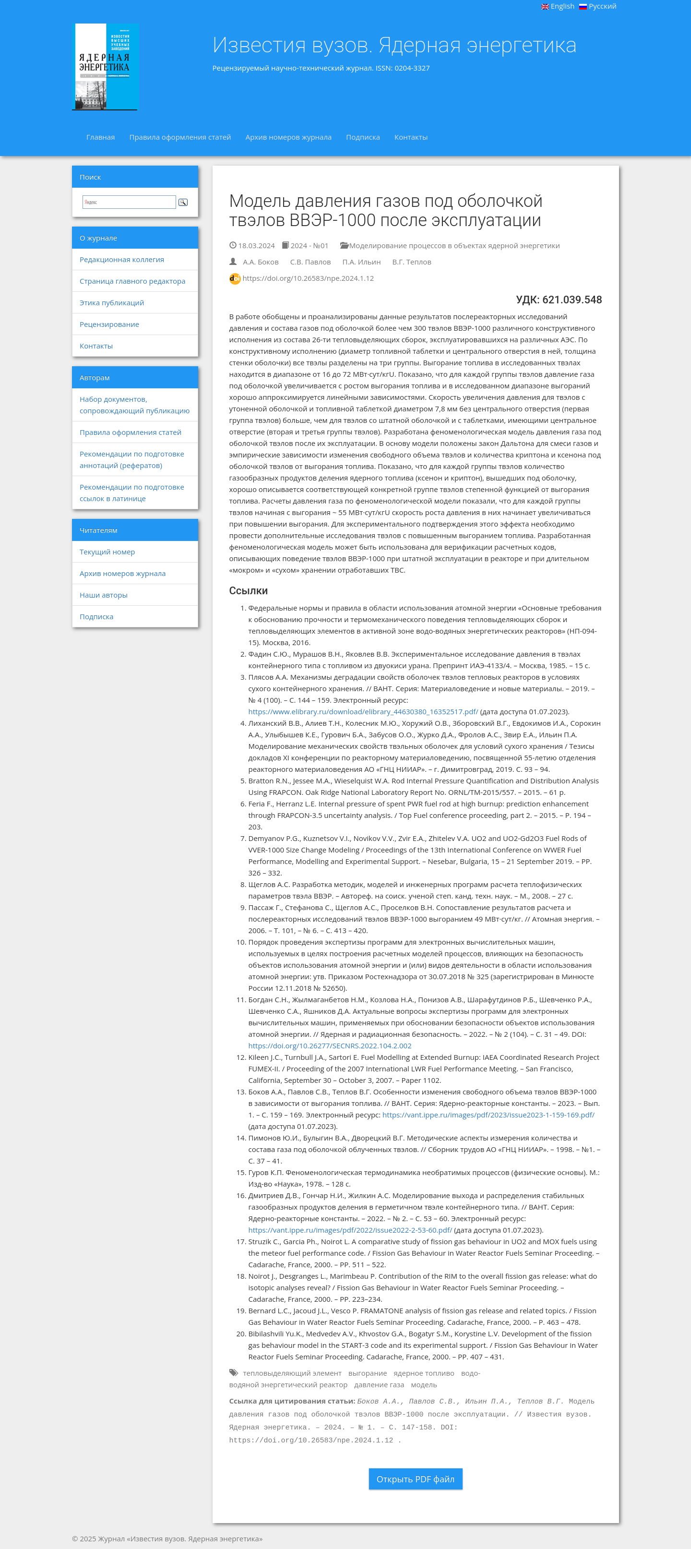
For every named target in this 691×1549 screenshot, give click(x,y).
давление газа (379, 1384)
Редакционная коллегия (122, 259)
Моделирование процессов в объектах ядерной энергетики (450, 245)
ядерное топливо (424, 1373)
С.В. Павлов (310, 261)
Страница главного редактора (132, 281)
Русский (598, 6)
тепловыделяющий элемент (292, 1373)
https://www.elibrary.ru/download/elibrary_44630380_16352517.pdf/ (363, 711)
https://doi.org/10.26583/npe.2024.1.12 (308, 278)
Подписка (363, 137)
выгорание (367, 1373)
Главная (100, 137)
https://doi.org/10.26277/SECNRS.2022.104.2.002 (330, 1045)
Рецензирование (109, 324)
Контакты (411, 137)
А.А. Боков (260, 261)
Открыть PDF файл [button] (416, 1479)
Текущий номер (107, 551)
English (558, 6)
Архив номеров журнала (289, 137)
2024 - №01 (305, 245)
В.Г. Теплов (412, 261)
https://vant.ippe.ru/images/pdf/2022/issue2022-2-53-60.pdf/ (351, 1230)
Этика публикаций (112, 302)
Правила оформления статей (180, 137)
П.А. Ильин (362, 261)
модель (424, 1384)
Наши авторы (104, 595)
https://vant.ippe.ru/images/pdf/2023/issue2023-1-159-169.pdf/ (488, 1114)
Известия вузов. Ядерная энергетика (395, 45)
